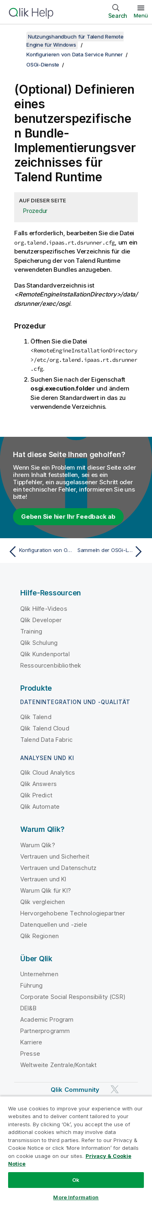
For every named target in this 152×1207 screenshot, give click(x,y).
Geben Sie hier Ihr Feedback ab (68, 516)
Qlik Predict (36, 795)
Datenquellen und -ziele (53, 924)
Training (31, 631)
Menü (141, 15)
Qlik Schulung (39, 642)
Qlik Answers (38, 783)
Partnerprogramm (45, 1030)
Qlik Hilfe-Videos (43, 608)
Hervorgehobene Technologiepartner (72, 913)
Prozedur (35, 210)
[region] (76, 1151)
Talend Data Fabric (46, 739)
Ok (75, 1180)
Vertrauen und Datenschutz (58, 867)
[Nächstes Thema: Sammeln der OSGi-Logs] (111, 551)
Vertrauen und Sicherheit (54, 856)
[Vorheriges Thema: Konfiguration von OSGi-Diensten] (40, 551)
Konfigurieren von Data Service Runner (74, 54)
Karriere (31, 1042)
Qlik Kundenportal (45, 654)
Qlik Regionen (39, 935)
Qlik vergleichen (42, 901)
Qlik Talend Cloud (44, 728)
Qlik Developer (41, 619)
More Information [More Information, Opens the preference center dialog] (75, 1197)
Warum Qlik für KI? (45, 890)
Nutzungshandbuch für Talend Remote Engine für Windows (75, 40)
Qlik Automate (40, 806)
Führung (31, 985)
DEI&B (28, 1008)
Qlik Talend (35, 716)
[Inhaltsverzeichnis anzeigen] (16, 36)
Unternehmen (39, 974)
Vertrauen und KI (43, 879)
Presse (30, 1053)
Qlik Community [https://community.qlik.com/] (75, 1089)
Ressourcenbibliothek (50, 665)
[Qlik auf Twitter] (115, 1089)
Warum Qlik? (37, 845)
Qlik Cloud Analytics (47, 772)
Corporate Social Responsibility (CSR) (73, 996)
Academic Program (47, 1019)
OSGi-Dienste (42, 64)
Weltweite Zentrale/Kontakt (58, 1064)
